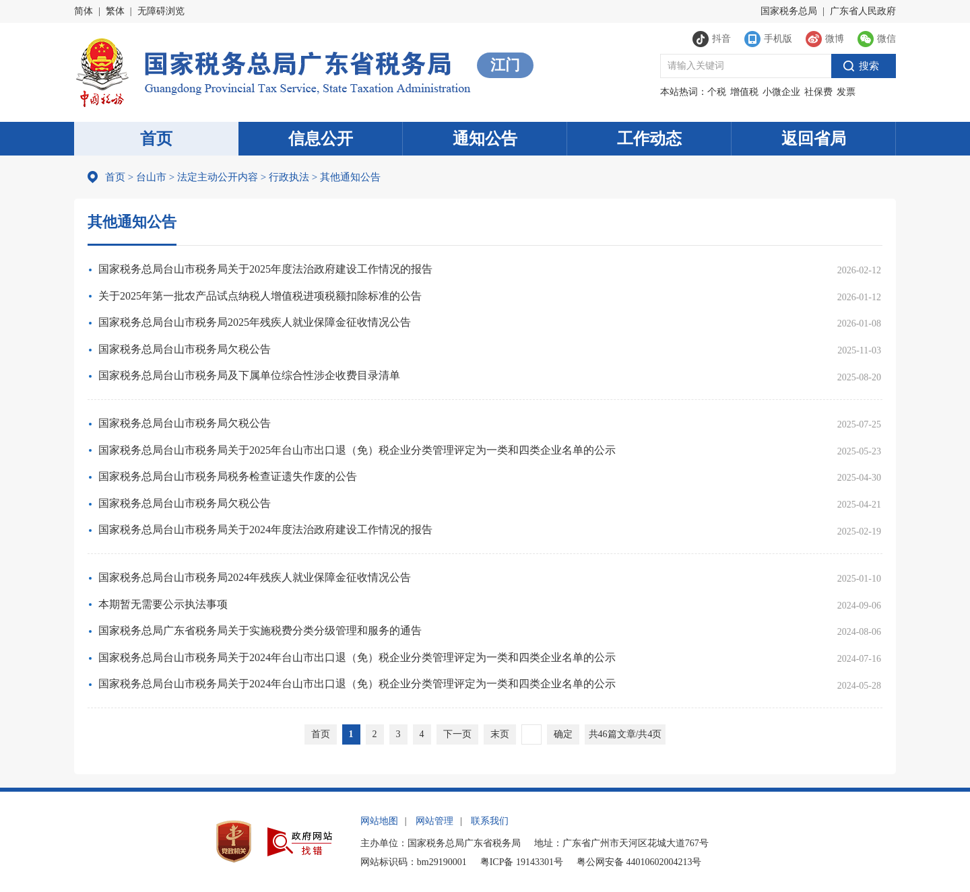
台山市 (151, 177)
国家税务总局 (789, 11)
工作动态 (649, 138)
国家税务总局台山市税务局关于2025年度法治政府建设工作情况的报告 (265, 269)
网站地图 (379, 821)
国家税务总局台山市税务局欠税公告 (184, 349)
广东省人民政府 (863, 11)
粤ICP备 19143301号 (521, 862)
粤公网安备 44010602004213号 (639, 862)
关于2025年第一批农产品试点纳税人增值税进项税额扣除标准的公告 (260, 296)
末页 (499, 734)
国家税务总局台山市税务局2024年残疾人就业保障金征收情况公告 (254, 577)
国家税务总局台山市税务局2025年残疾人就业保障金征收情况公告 (254, 322)
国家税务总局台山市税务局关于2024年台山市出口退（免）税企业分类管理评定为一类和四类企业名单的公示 (357, 657)
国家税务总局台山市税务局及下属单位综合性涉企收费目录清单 (249, 375)
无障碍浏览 (161, 11)
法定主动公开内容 (217, 177)
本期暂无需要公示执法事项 (163, 604)
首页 (156, 138)
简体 (83, 11)
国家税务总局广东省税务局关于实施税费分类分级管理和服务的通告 (260, 630)
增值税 (744, 92)
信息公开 (320, 138)
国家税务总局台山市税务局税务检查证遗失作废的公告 (227, 476)
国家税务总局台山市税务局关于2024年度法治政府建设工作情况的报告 (265, 529)
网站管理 (434, 821)
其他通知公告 (346, 177)
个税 (716, 92)
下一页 (457, 734)
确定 (563, 734)
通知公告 (485, 138)
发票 (846, 92)
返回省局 (813, 138)
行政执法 (285, 177)
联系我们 (490, 821)
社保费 (818, 92)
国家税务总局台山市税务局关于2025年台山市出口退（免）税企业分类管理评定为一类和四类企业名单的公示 (357, 450)
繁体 (115, 11)
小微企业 (781, 92)
